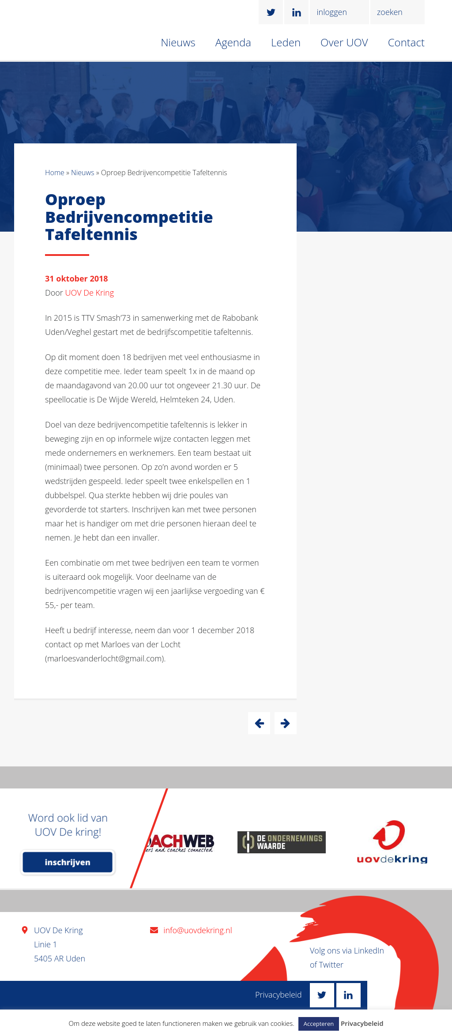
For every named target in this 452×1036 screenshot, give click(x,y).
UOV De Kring (89, 292)
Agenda (233, 42)
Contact (406, 42)
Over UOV (344, 42)
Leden (286, 42)
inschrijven (67, 862)
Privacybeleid (278, 994)
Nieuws (178, 42)
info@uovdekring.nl (197, 930)
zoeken (390, 12)
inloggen (331, 12)
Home (54, 172)
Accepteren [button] (319, 1024)
